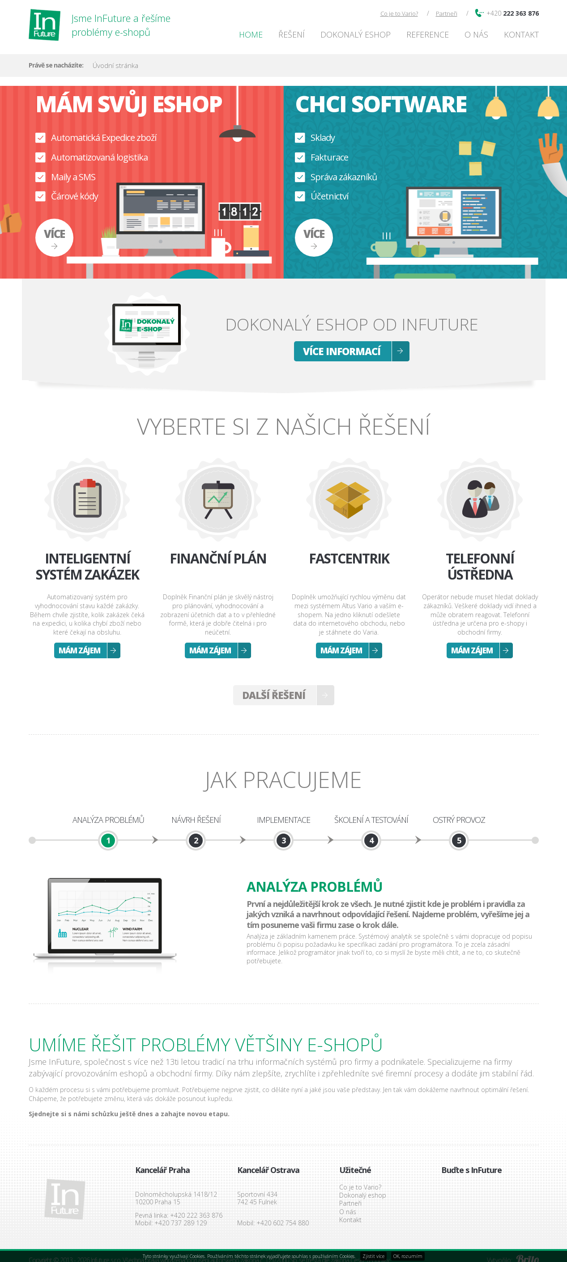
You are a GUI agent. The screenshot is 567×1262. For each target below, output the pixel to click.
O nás (476, 34)
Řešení (291, 34)
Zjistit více (373, 1256)
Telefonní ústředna (480, 567)
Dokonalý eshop (355, 34)
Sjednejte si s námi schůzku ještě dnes (91, 1114)
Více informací (341, 351)
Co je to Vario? (399, 13)
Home (251, 34)
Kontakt (521, 34)
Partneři (446, 13)
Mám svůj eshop (128, 104)
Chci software (380, 104)
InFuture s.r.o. (64, 1199)
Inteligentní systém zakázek (87, 567)
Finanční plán (218, 559)
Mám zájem (79, 650)
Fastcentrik (349, 559)
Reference (427, 34)
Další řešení (273, 695)
